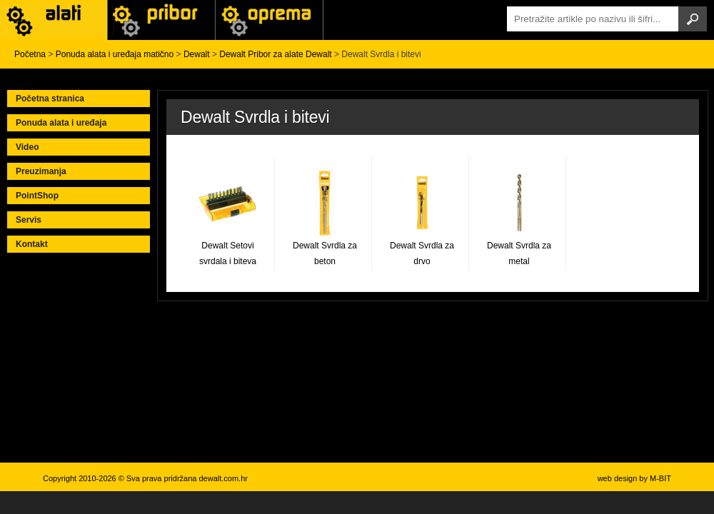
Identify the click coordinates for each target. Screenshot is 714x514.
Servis (28, 220)
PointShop (37, 196)
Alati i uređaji (53, 20)
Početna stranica (50, 99)
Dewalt (196, 54)
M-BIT (660, 478)
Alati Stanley (269, 20)
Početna (30, 54)
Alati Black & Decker (161, 20)
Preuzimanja (41, 171)
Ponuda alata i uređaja (61, 123)
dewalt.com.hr (222, 478)
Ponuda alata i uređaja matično (115, 54)
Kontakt (32, 244)
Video (27, 147)
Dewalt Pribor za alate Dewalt (275, 54)
